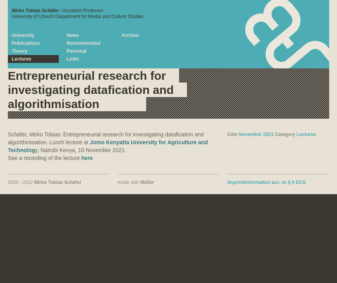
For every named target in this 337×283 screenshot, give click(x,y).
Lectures (306, 134)
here (87, 158)
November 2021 (256, 134)
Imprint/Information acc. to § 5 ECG (266, 182)
